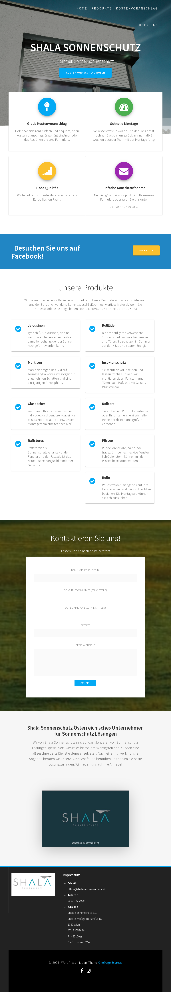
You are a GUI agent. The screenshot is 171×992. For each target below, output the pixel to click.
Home (81, 8)
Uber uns (148, 25)
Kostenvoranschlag (137, 8)
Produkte (101, 8)
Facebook (146, 250)
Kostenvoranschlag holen (85, 72)
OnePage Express (110, 962)
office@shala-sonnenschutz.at (87, 889)
